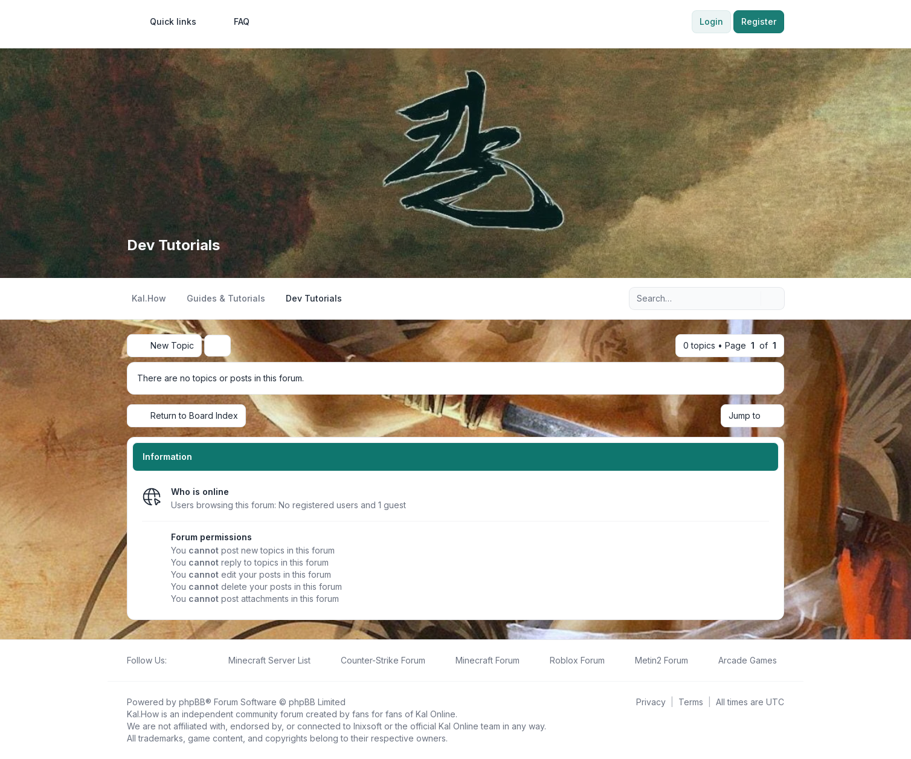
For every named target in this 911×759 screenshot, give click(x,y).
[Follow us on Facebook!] (174, 660)
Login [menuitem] (711, 21)
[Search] (750, 298)
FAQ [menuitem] (233, 21)
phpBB (192, 702)
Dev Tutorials (173, 245)
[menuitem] (167, 22)
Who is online (200, 491)
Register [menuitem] (758, 21)
